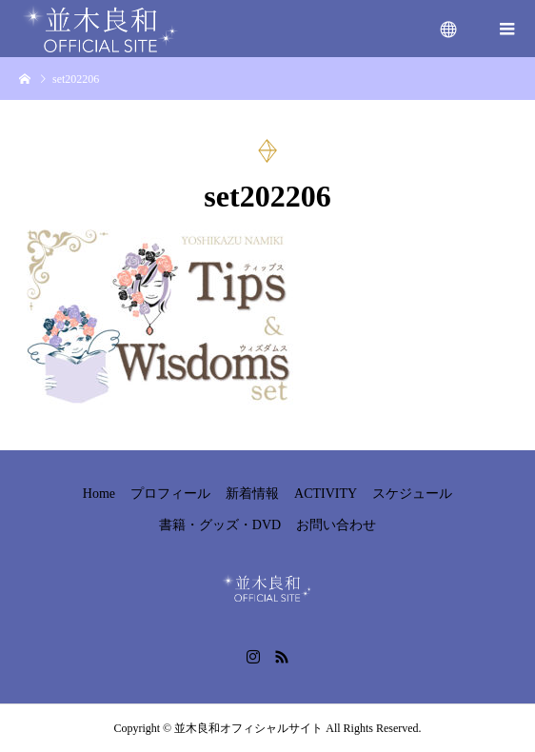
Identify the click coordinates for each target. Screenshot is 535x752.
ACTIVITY (325, 493)
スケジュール (412, 493)
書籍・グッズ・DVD (220, 525)
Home (99, 493)
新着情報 (252, 493)
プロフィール (170, 493)
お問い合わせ (336, 525)
